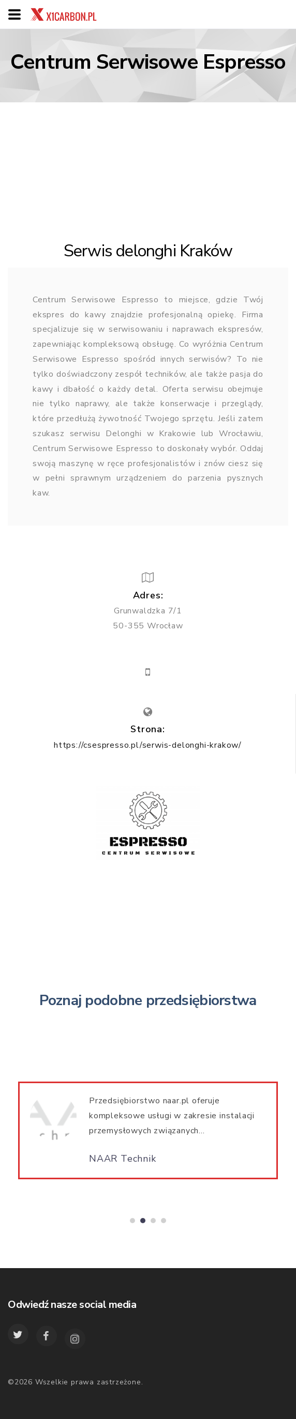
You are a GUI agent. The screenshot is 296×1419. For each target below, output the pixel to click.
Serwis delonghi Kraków (148, 251)
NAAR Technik (122, 1162)
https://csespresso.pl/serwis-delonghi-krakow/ (148, 745)
